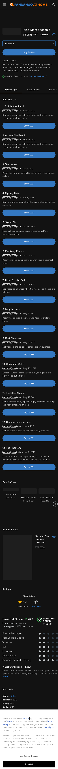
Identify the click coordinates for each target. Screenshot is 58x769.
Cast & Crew (33, 89)
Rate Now (36, 606)
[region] (29, 739)
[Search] (54, 5)
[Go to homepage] (29, 5)
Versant (25, 718)
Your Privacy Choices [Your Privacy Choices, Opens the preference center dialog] (29, 756)
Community (22, 606)
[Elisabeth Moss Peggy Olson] (28, 504)
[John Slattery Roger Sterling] (46, 504)
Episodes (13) (11, 89)
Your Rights (49, 727)
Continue (29, 764)
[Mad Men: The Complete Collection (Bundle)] (45, 539)
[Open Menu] (4, 4)
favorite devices (38, 76)
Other (13, 696)
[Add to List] (54, 34)
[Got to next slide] (55, 504)
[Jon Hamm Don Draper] (10, 504)
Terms (9, 721)
